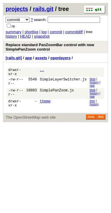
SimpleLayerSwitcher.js (63, 81)
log (43, 32)
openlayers (60, 58)
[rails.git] (14, 58)
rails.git (43, 9)
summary (13, 32)
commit (56, 32)
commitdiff (74, 32)
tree (92, 103)
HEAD (25, 36)
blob (93, 81)
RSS (101, 121)
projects (17, 9)
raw (92, 87)
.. (42, 70)
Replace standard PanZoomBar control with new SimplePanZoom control (50, 47)
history (11, 36)
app (28, 58)
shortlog (31, 32)
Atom (91, 121)
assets (41, 58)
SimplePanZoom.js (57, 93)
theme (45, 104)
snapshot (42, 36)
